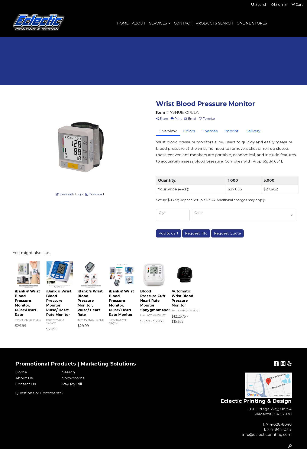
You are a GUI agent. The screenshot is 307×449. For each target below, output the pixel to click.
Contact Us (25, 384)
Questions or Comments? (39, 393)
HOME (123, 23)
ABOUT (139, 23)
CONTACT (183, 23)
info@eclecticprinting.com (267, 434)
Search (259, 5)
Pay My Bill (72, 384)
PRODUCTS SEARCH (214, 23)
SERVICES (158, 23)
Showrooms (73, 378)
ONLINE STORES (252, 23)
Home (21, 372)
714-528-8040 (279, 424)
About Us (24, 378)
